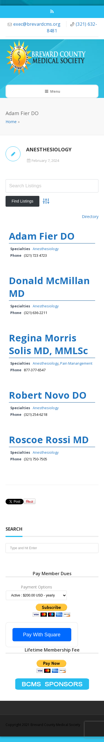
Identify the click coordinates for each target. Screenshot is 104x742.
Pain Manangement (76, 363)
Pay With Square (41, 634)
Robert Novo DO (48, 395)
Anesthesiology (46, 249)
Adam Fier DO (42, 236)
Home (11, 121)
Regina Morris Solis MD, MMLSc (48, 344)
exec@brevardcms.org (37, 24)
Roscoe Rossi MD (49, 439)
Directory (90, 216)
